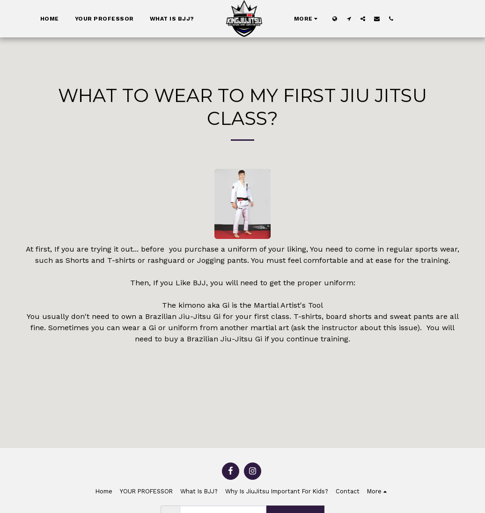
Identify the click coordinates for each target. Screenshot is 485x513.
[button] (348, 18)
